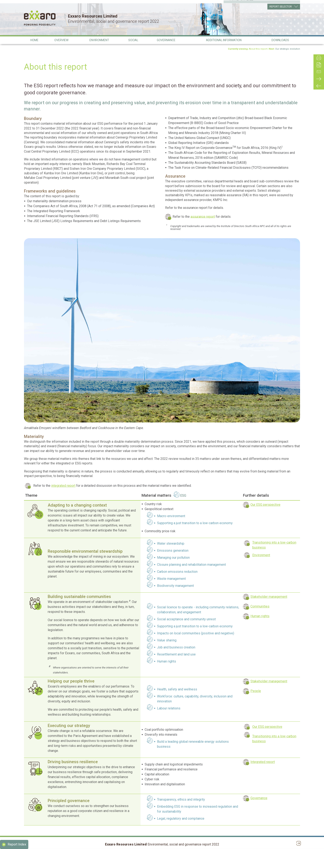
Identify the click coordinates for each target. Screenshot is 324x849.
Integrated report (262, 762)
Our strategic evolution (287, 49)
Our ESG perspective (265, 505)
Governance (258, 798)
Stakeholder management (268, 597)
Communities (259, 606)
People (255, 691)
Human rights (259, 616)
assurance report (203, 216)
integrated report (63, 486)
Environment (261, 555)
